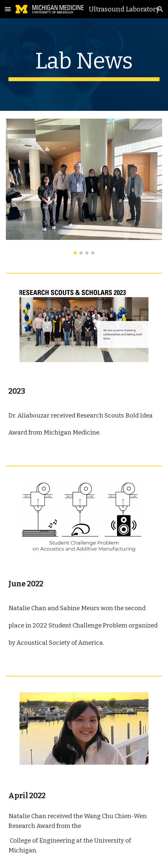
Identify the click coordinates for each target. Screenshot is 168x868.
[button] (8, 9)
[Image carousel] (84, 187)
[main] (84, 64)
